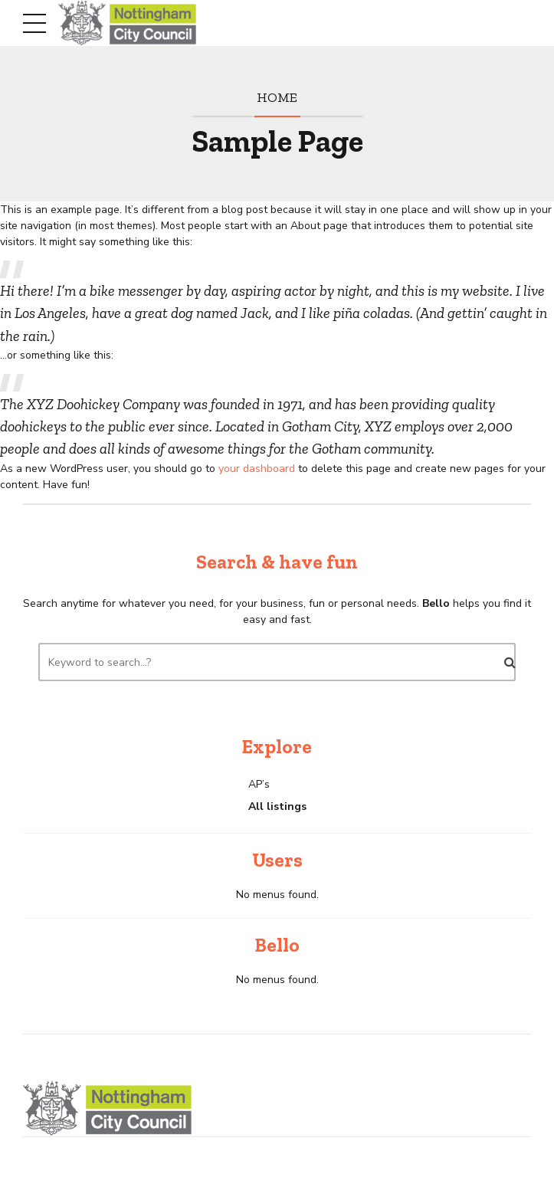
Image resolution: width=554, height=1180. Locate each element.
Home (277, 97)
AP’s (259, 784)
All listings (277, 806)
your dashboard (256, 468)
